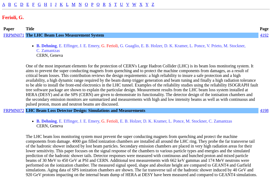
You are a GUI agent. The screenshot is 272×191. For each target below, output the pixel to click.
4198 (264, 110)
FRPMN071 (13, 35)
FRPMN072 (13, 110)
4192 (264, 35)
